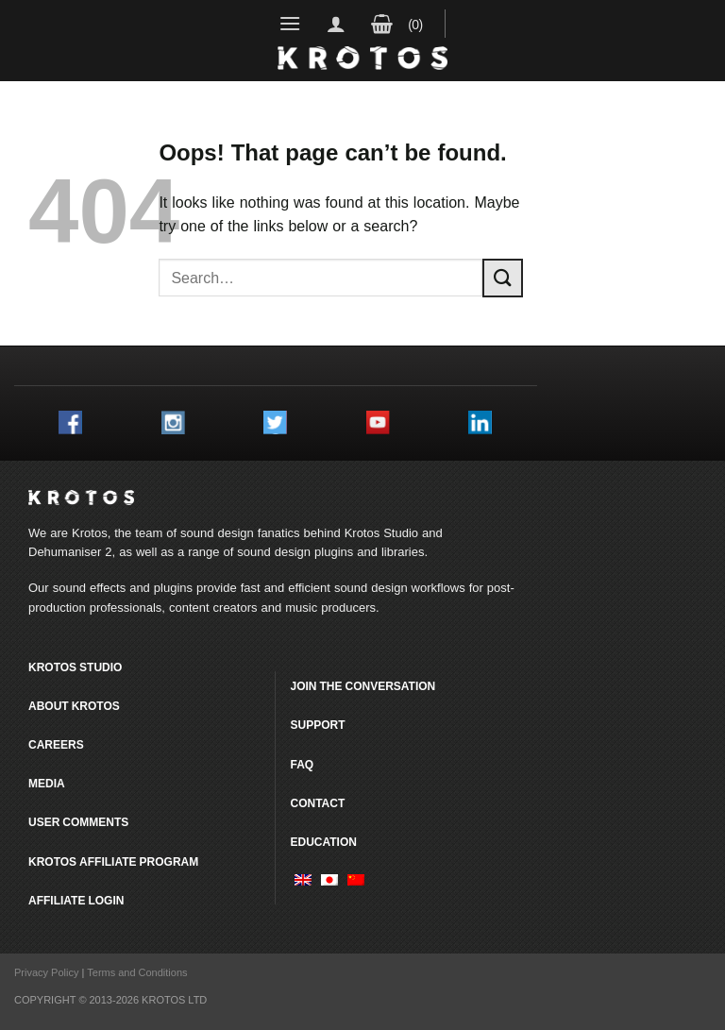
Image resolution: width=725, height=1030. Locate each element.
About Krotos (74, 706)
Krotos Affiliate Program (113, 861)
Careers (56, 744)
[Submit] (502, 278)
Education (323, 842)
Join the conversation (362, 686)
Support (317, 725)
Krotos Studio (381, 532)
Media (46, 783)
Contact (317, 803)
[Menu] (290, 23)
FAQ (301, 764)
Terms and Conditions (137, 972)
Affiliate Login (76, 900)
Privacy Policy (46, 972)
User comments (78, 822)
